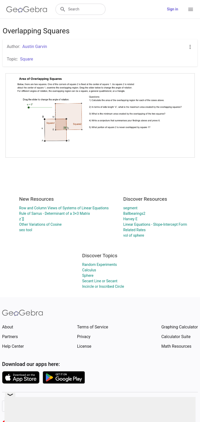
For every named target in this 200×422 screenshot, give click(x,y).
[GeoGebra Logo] (26, 9)
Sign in (172, 9)
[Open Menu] (191, 9)
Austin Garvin (34, 46)
